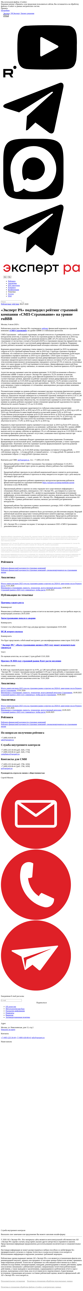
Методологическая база (15, 1009)
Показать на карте (8, 1030)
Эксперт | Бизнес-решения (23, 13)
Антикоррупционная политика (18, 1017)
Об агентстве (11, 1007)
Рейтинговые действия (10, 304)
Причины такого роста (12, 602)
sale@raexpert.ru (7, 740)
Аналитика (12, 283)
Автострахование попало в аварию (18, 618)
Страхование (11, 690)
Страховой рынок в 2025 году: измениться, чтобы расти (23, 590)
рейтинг (45, 328)
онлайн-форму (59, 1234)
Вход (6, 16)
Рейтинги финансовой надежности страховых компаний (23, 568)
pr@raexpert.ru (23, 460)
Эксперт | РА (8, 13)
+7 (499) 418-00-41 (23, 1038)
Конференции (13, 290)
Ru (9, 277)
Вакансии (9, 1015)
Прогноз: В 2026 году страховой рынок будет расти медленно (31, 661)
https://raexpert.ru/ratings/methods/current (58, 483)
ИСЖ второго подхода (12, 631)
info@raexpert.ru (38, 1038)
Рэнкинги (12, 288)
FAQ (10, 296)
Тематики (12, 292)
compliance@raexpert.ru (10, 754)
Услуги (11, 294)
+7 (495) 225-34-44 (8, 1038)
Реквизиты (10, 1013)
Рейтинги (12, 281)
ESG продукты (14, 285)
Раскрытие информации (15, 1011)
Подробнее (5, 10)
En (5, 277)
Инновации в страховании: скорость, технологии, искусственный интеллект (31, 588)
